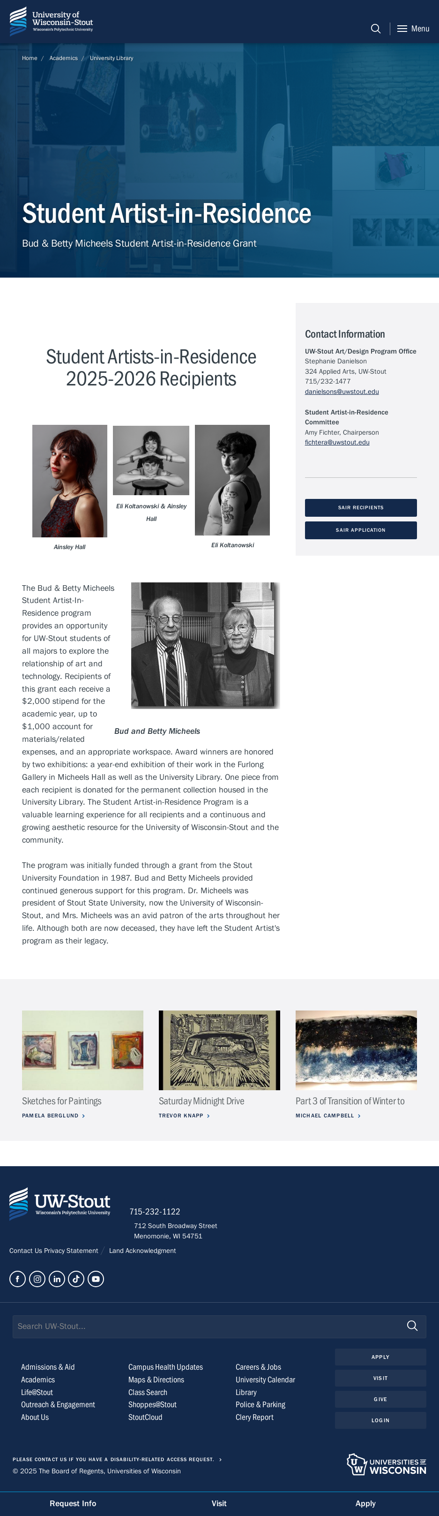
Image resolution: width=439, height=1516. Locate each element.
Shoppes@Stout (152, 1408)
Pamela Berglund (52, 1116)
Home (29, 58)
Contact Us (26, 1254)
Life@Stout (37, 1395)
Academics (64, 58)
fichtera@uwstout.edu (337, 442)
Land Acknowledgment (141, 1254)
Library (246, 1395)
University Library (111, 58)
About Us (35, 1420)
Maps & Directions (156, 1383)
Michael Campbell (327, 1116)
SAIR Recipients (361, 508)
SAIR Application (361, 531)
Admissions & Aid (48, 1370)
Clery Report (255, 1420)
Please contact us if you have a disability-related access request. (114, 1462)
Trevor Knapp (183, 1116)
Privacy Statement (72, 1254)
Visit (380, 1381)
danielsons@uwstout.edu (342, 391)
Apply (380, 1360)
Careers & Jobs (258, 1370)
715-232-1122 (159, 1214)
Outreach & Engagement (58, 1408)
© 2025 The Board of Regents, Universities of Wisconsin (97, 1474)
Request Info (73, 1503)
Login (381, 1424)
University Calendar (265, 1383)
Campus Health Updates (165, 1370)
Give (380, 1403)
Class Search (147, 1395)
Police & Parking (260, 1408)
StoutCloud (145, 1420)
